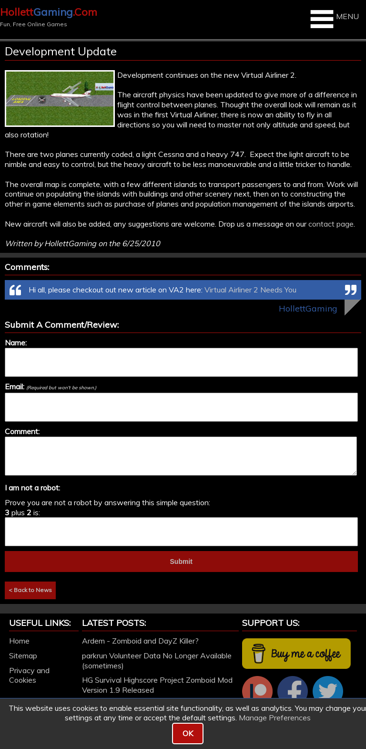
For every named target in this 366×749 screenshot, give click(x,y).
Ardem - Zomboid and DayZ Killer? (140, 640)
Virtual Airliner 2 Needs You (250, 289)
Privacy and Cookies (29, 675)
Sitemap (23, 655)
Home (19, 640)
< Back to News (30, 589)
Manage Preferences (275, 717)
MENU (333, 19)
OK (188, 733)
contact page (331, 224)
